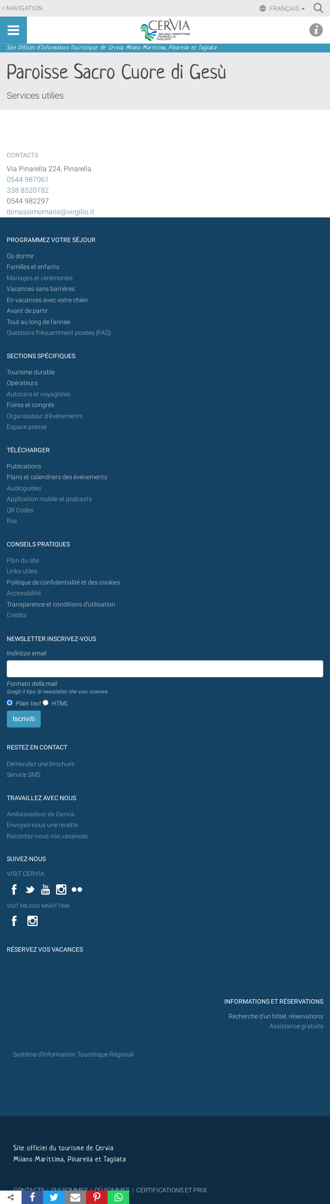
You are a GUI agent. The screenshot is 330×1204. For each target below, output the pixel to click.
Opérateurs (22, 383)
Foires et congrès (30, 405)
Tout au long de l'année (38, 322)
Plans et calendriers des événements (57, 477)
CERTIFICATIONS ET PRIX (171, 1190)
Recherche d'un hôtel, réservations (276, 1016)
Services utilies (35, 95)
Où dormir (20, 256)
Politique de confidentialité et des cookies (63, 582)
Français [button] (286, 8)
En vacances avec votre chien (48, 300)
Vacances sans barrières (41, 289)
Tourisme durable (31, 372)
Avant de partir (27, 311)
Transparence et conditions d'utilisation (61, 604)
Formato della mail (58, 688)
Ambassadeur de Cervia (40, 814)
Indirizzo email (26, 653)
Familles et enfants (33, 267)
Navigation (24, 8)
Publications (24, 466)
